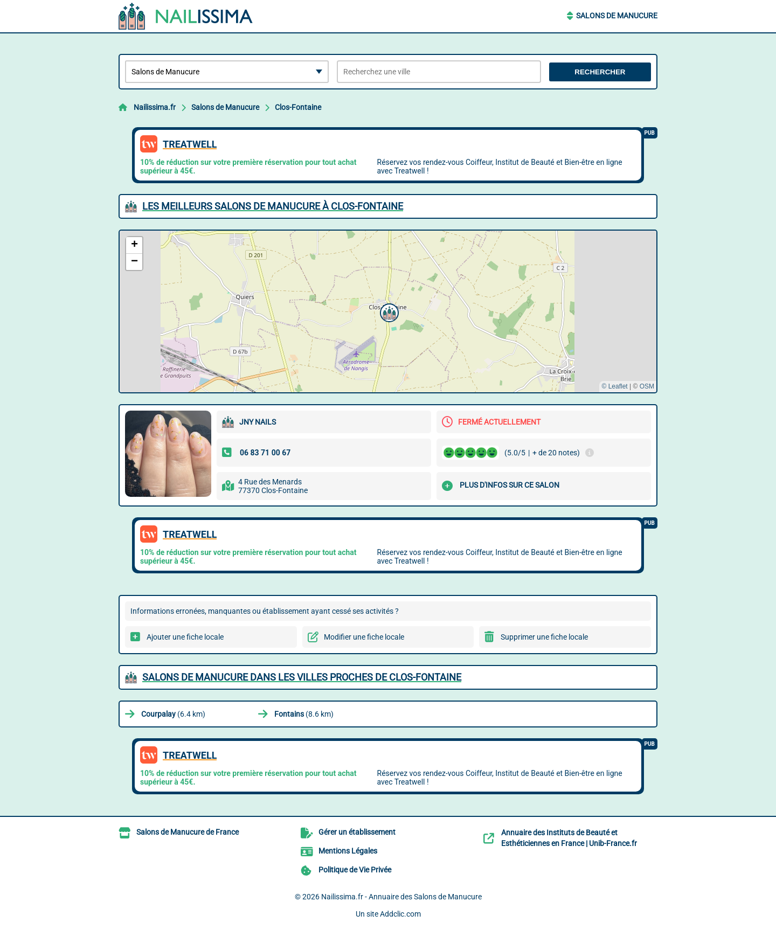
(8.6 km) (304, 714)
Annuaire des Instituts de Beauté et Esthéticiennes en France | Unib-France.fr (569, 838)
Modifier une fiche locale (364, 637)
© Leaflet (614, 386)
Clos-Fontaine (298, 107)
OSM (647, 386)
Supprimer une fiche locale (544, 637)
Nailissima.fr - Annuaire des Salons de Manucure (401, 896)
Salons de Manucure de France (187, 832)
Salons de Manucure (616, 15)
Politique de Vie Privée (354, 869)
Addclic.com (400, 914)
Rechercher (599, 72)
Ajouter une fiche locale (185, 637)
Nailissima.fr (155, 107)
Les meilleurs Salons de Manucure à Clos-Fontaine (272, 206)
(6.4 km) (173, 714)
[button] (388, 311)
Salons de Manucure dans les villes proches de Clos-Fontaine (301, 677)
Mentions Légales (347, 851)
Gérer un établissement (357, 832)
